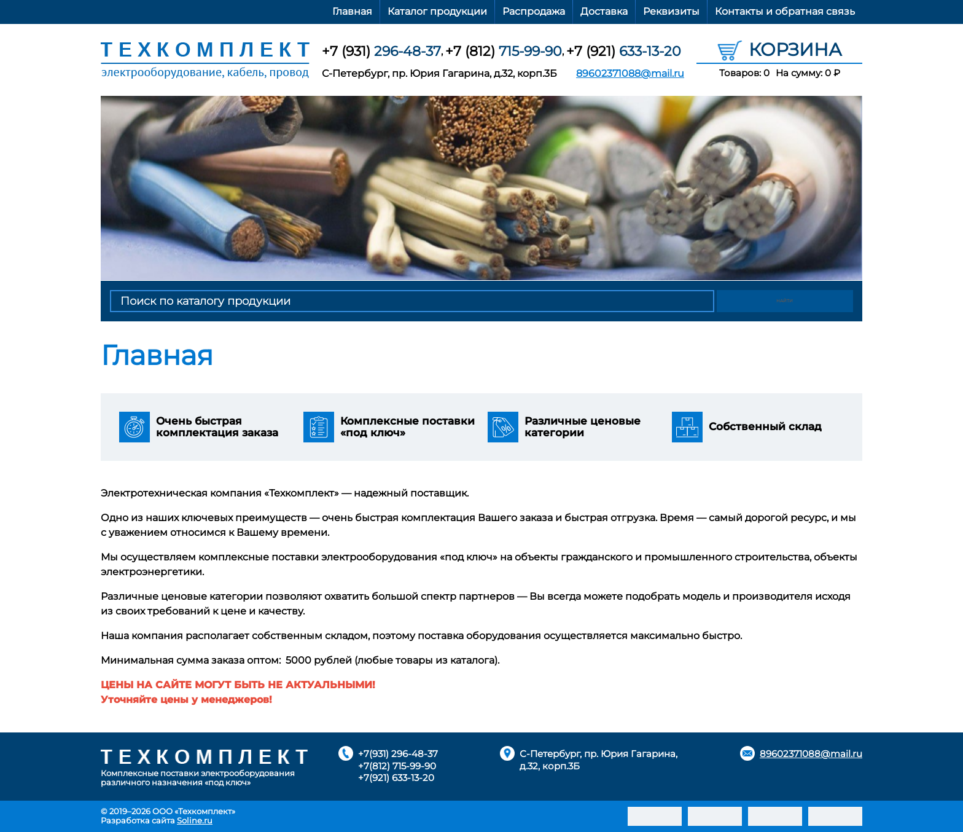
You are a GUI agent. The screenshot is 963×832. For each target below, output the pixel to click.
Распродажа (533, 11)
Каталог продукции (437, 11)
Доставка (604, 11)
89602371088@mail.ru (630, 73)
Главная (352, 11)
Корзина (779, 49)
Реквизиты (671, 11)
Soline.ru (194, 820)
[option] (481, 188)
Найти (786, 301)
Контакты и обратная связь (785, 11)
